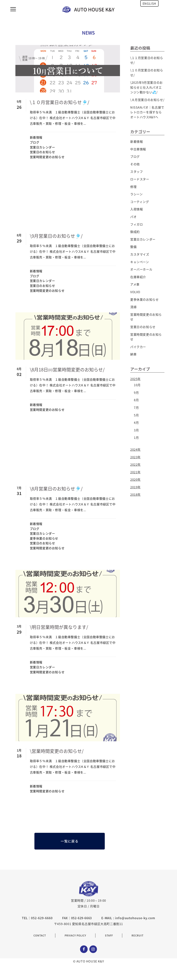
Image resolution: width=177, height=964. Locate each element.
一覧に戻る (69, 841)
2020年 (135, 479)
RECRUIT (138, 935)
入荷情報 (136, 209)
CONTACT (39, 935)
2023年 (135, 457)
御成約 (135, 231)
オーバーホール (141, 269)
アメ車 (135, 284)
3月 (136, 430)
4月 (136, 422)
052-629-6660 (42, 918)
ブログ (34, 142)
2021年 (135, 472)
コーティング (139, 201)
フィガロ (136, 224)
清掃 (133, 307)
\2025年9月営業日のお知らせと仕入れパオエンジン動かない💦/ (146, 87)
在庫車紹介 (138, 277)
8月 (136, 400)
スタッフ (136, 171)
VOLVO (135, 292)
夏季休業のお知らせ (44, 538)
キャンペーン (139, 262)
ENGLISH (149, 3)
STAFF (109, 935)
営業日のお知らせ (42, 152)
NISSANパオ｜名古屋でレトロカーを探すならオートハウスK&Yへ (147, 112)
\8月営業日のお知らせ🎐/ (56, 488)
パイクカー (138, 346)
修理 (133, 186)
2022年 (135, 464)
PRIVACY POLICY (75, 935)
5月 (136, 415)
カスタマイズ (139, 254)
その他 (135, 164)
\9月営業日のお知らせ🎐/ (56, 235)
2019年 (135, 487)
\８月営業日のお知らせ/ (147, 99)
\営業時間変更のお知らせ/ (56, 751)
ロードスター (139, 179)
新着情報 (36, 137)
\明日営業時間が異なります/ (59, 627)
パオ (133, 216)
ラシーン (136, 194)
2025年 (135, 379)
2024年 (135, 449)
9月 (136, 392)
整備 (133, 246)
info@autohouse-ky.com (135, 918)
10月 (137, 385)
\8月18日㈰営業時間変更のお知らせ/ (67, 369)
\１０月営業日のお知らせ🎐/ (59, 102)
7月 (136, 407)
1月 (136, 437)
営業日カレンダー (42, 147)
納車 (133, 354)
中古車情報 (138, 149)
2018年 (135, 494)
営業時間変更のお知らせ (47, 157)
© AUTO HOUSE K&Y (88, 961)
